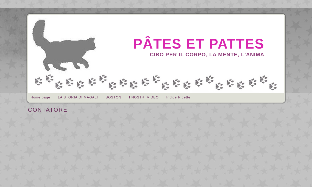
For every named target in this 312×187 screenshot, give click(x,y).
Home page (40, 97)
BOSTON (114, 97)
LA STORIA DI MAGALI (78, 97)
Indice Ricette (178, 97)
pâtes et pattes (198, 43)
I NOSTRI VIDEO (143, 97)
